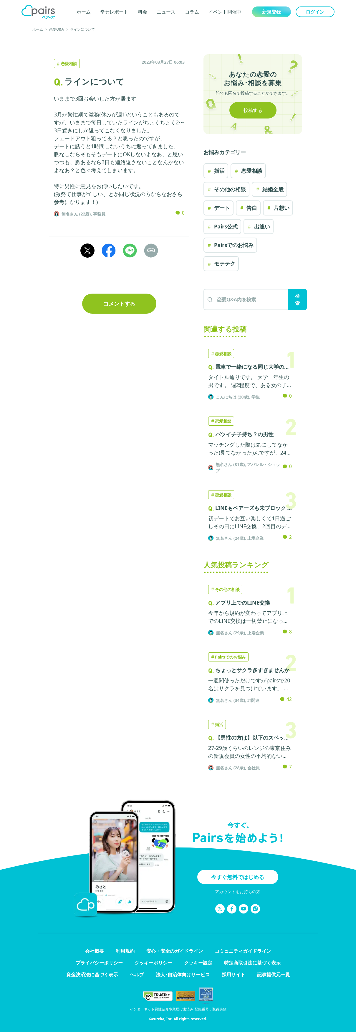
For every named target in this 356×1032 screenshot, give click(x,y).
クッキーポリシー (153, 962)
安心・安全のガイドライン (174, 951)
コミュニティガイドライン (243, 951)
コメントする (119, 303)
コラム (192, 12)
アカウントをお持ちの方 (237, 891)
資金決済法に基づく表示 (92, 974)
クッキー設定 (198, 962)
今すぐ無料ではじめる (237, 876)
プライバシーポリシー (99, 962)
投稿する (253, 110)
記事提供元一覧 (273, 974)
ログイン (315, 12)
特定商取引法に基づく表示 (252, 962)
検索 (297, 299)
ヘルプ (137, 974)
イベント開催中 (224, 12)
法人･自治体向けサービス (183, 974)
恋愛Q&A (56, 29)
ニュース (166, 12)
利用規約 (125, 951)
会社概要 (94, 951)
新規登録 (271, 12)
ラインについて (82, 29)
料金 (142, 12)
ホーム (84, 12)
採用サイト (233, 974)
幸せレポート (114, 12)
